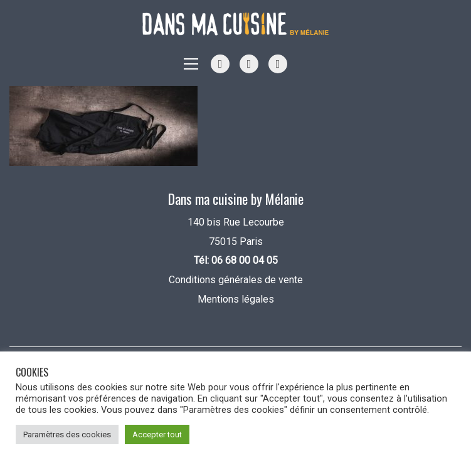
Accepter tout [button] (157, 434)
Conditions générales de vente (236, 280)
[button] (191, 64)
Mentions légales (236, 299)
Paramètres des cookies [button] (67, 434)
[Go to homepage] (236, 24)
